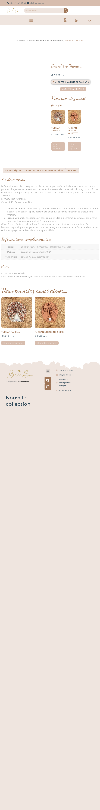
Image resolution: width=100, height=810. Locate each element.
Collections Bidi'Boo (38, 40)
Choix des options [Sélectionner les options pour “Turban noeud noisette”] (74, 146)
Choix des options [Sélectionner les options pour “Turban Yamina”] (57, 146)
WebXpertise (24, 382)
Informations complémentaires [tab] (45, 170)
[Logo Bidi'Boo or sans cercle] (13, 10)
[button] (31, 21)
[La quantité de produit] (55, 89)
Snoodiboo (57, 40)
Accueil (21, 40)
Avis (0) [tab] (72, 170)
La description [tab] (13, 170)
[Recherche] (66, 10)
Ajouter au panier (73, 89)
